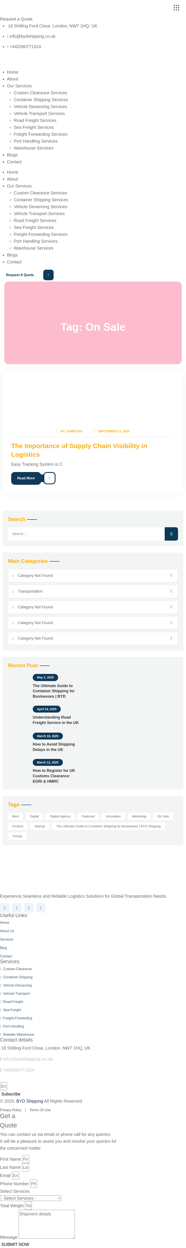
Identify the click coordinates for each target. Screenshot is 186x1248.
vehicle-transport (15, 993)
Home (12, 72)
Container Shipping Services (41, 99)
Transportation (30, 591)
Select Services (15, 1191)
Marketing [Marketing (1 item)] (139, 816)
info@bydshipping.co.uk (28, 1059)
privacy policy (11, 1110)
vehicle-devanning (16, 985)
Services (6, 939)
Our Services (19, 85)
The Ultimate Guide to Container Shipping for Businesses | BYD (54, 691)
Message (8, 1237)
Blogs (12, 155)
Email (5, 1175)
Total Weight (12, 1205)
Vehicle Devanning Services (40, 106)
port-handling (12, 1026)
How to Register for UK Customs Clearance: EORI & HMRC (54, 776)
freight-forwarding (16, 1018)
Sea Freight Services (34, 127)
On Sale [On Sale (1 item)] (163, 816)
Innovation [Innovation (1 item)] (113, 816)
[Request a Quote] (27, 275)
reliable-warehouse (17, 1034)
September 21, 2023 (112, 431)
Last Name (10, 1167)
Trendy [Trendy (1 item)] (17, 836)
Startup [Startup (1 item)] (40, 826)
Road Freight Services (35, 120)
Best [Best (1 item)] (15, 816)
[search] (171, 534)
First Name (10, 1159)
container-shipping (16, 977)
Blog (3, 948)
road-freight (11, 1002)
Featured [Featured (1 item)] (88, 816)
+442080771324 (18, 1070)
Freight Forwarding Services (41, 134)
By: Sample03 (69, 431)
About (12, 79)
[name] (176, 7)
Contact (14, 161)
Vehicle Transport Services (39, 113)
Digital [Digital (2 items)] (34, 816)
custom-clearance (16, 969)
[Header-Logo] (30, 7)
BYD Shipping (29, 1101)
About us (7, 931)
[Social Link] (4, 908)
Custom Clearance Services (40, 92)
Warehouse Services (33, 148)
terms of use (40, 1110)
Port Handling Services (35, 141)
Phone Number (14, 1183)
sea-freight (10, 1010)
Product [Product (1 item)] (17, 826)
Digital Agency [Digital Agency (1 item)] (60, 816)
